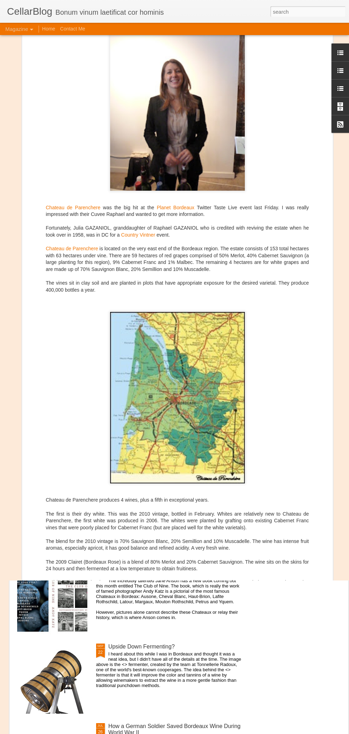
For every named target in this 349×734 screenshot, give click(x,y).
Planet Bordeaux (175, 126)
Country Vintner (138, 153)
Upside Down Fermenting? (141, 647)
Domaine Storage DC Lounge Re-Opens (79, 513)
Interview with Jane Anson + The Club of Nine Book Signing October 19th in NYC (172, 570)
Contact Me (72, 29)
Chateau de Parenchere (73, 126)
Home (48, 29)
